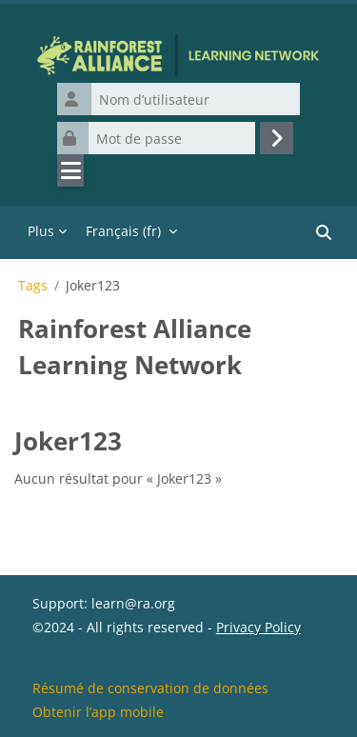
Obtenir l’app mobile (98, 712)
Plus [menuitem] (41, 231)
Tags (33, 285)
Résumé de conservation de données (150, 688)
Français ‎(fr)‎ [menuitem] (123, 231)
